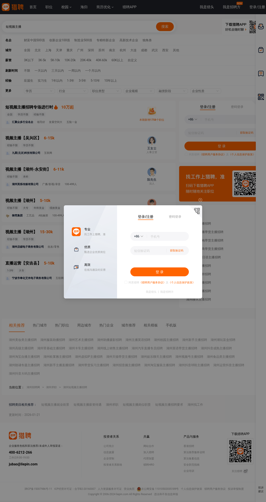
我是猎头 (151, 292)
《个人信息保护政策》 (181, 282)
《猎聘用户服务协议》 (152, 282)
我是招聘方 (167, 292)
